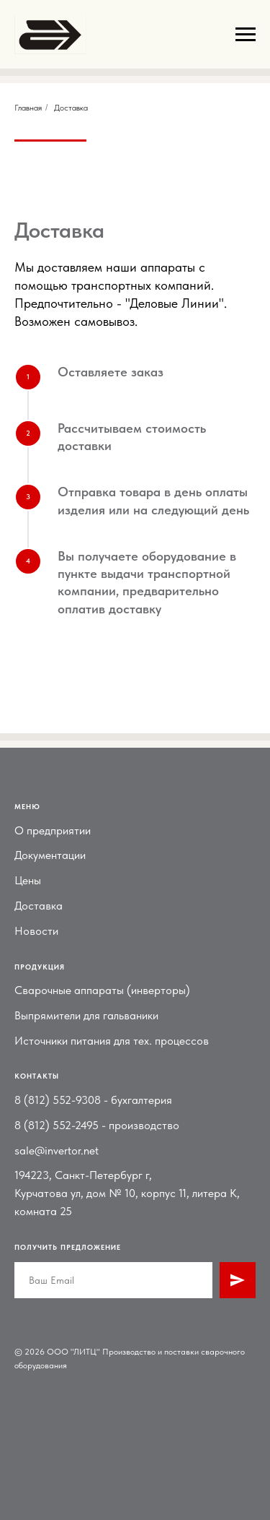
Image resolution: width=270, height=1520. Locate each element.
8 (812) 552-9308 (57, 1100)
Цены (27, 880)
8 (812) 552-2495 (56, 1125)
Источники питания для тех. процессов (111, 1041)
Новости (36, 931)
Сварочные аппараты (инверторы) (102, 990)
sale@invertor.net (56, 1150)
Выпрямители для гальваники (86, 1015)
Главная (28, 108)
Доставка (38, 905)
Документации (50, 855)
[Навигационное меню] (245, 34)
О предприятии (52, 830)
